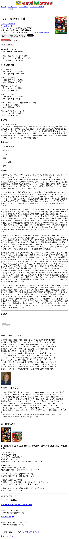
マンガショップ (7, 26)
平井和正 (4, 24)
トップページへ (7, 536)
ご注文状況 (23, 7)
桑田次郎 (11, 24)
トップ (3, 7)
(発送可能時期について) (41, 32)
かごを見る (12, 7)
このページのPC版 (37, 7)
